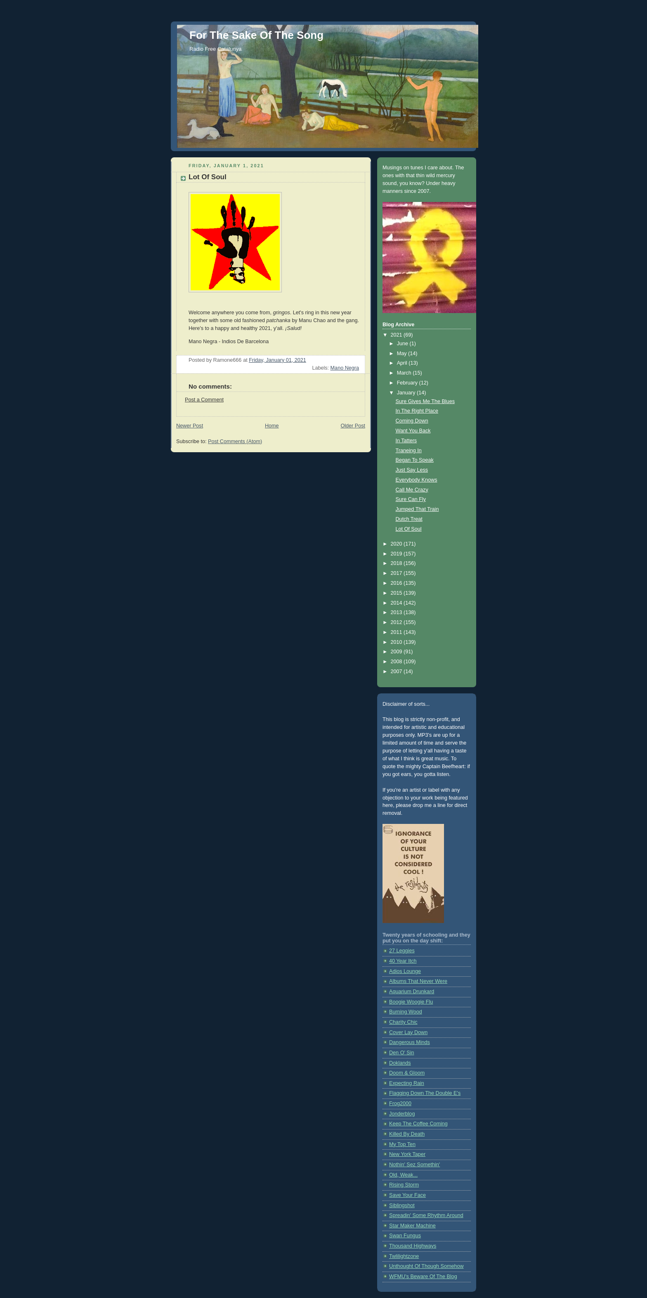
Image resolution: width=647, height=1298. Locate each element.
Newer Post (189, 426)
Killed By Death (407, 1134)
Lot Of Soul (409, 529)
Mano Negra (345, 368)
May (402, 353)
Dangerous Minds (409, 1042)
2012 (397, 622)
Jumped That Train (417, 509)
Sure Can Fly (411, 499)
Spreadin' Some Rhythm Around (426, 1215)
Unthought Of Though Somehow (426, 1266)
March (405, 373)
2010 (397, 642)
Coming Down (412, 421)
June (403, 343)
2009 (397, 652)
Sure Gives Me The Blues (425, 401)
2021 (397, 335)
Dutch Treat (409, 519)
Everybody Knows (416, 480)
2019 (397, 554)
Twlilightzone (404, 1256)
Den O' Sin (401, 1053)
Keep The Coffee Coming (418, 1124)
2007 (397, 671)
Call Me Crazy (412, 490)
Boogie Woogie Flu (411, 1002)
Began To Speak (415, 460)
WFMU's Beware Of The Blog (423, 1276)
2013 (397, 612)
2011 (397, 632)
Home (272, 426)
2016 (397, 583)
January (407, 393)
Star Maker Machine (412, 1226)
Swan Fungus (405, 1236)
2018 (397, 563)
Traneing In (409, 450)
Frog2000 (400, 1103)
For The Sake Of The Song (256, 35)
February (408, 383)
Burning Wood (405, 1012)
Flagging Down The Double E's (424, 1093)
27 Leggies (402, 951)
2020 (397, 544)
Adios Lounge (405, 971)
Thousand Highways (412, 1246)
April (403, 363)
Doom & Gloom (407, 1073)
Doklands (400, 1063)
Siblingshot (402, 1205)
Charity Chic (403, 1022)
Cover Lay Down (408, 1032)
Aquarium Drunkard (411, 991)
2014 (397, 603)
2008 (397, 661)
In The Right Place (417, 411)
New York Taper (407, 1154)
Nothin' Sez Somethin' (414, 1164)
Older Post (352, 426)
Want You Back (413, 431)
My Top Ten (402, 1144)
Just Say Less (412, 470)
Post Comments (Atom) (235, 441)
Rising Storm (404, 1185)
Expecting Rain (406, 1083)
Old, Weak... (403, 1175)
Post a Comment (204, 400)
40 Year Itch (403, 961)
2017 (397, 573)
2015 (397, 593)
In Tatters (406, 441)
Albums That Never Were (418, 981)
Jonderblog (402, 1114)
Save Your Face (407, 1195)
